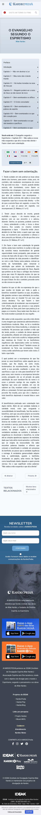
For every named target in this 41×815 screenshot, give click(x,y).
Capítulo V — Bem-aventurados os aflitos (19, 97)
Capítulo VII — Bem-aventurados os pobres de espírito (17, 107)
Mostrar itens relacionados (31, 489)
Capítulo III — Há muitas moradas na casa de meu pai (19, 84)
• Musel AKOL (20, 719)
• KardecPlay (20, 702)
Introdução (7, 67)
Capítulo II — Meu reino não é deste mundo (17, 77)
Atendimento (20, 729)
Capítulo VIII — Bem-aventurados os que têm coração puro (18, 115)
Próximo (32, 476)
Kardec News (20, 733)
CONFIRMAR (20, 548)
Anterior (8, 476)
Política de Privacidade (15, 812)
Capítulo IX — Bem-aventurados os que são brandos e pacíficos (18, 122)
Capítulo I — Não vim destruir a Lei (16, 72)
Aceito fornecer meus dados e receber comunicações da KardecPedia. (21, 558)
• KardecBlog (20, 705)
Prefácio (6, 63)
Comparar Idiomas (15, 162)
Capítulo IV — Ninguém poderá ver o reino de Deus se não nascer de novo (19, 91)
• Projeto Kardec (20, 716)
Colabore (20, 726)
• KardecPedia (20, 699)
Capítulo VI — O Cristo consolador (16, 102)
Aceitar (29, 812)
